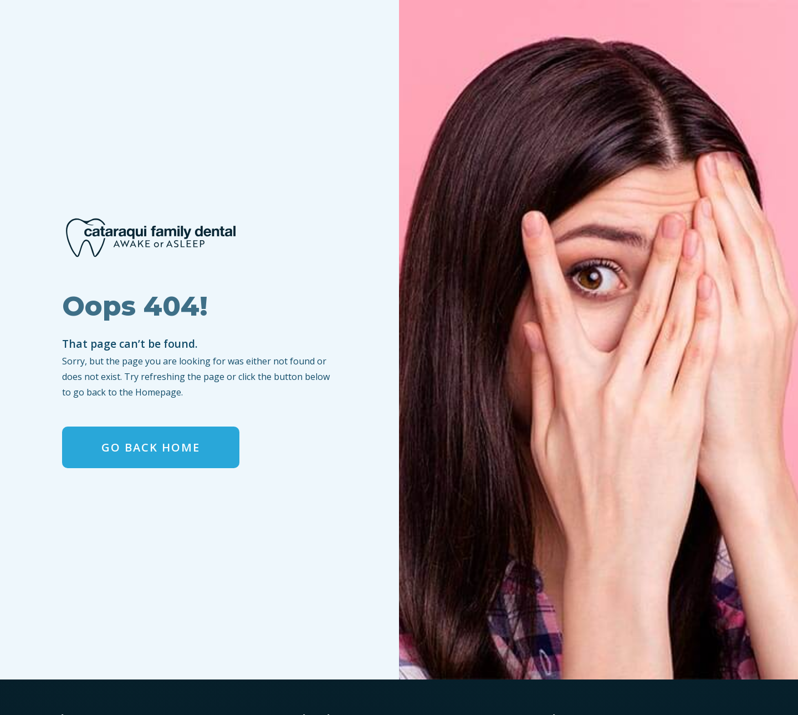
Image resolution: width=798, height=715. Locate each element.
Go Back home (150, 447)
